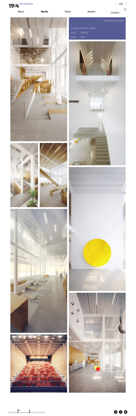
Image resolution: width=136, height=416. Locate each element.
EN (120, 4)
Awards (91, 11)
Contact (115, 12)
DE (125, 4)
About (21, 11)
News (68, 11)
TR (115, 4)
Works (44, 11)
